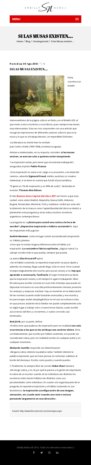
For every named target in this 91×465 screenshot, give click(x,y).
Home (20, 41)
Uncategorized (40, 41)
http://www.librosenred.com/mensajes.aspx (41, 411)
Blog (28, 41)
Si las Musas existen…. (62, 41)
